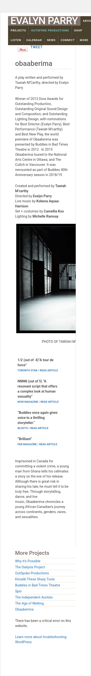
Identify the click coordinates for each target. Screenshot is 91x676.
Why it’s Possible (27, 561)
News (51, 40)
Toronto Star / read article (37, 370)
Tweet (36, 47)
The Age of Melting (29, 603)
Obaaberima (24, 609)
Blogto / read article (32, 428)
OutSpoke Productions (50, 30)
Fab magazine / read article (37, 444)
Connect (68, 40)
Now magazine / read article (38, 401)
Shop (78, 30)
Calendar (34, 40)
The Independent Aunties (34, 597)
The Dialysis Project (30, 567)
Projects (18, 30)
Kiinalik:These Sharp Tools (35, 579)
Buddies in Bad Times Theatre (37, 585)
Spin (18, 591)
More (84, 40)
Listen (16, 40)
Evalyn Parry (44, 21)
